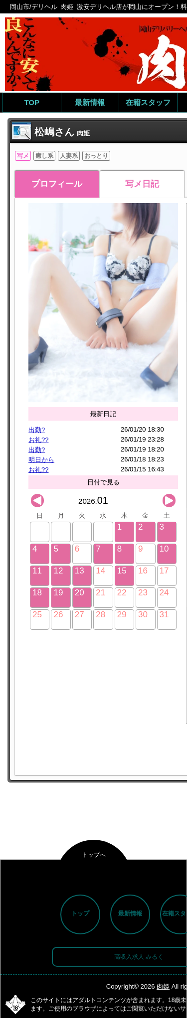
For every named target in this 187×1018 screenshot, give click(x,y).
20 (79, 592)
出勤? (36, 430)
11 (37, 570)
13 (79, 570)
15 (122, 570)
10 (164, 549)
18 (37, 592)
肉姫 (163, 986)
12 (58, 570)
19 (58, 592)
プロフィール (56, 184)
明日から (41, 459)
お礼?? (38, 440)
